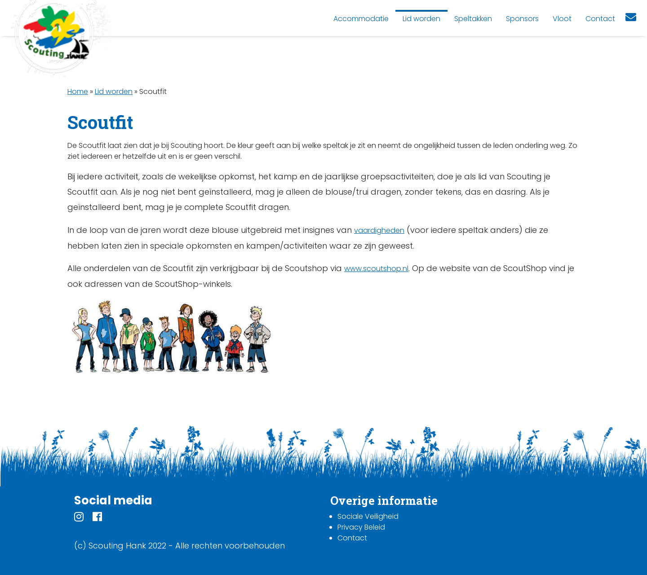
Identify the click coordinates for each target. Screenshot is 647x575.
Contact (352, 538)
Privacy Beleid (361, 527)
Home (77, 91)
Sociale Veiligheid (368, 516)
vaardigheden (379, 230)
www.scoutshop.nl (376, 268)
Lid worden (114, 91)
